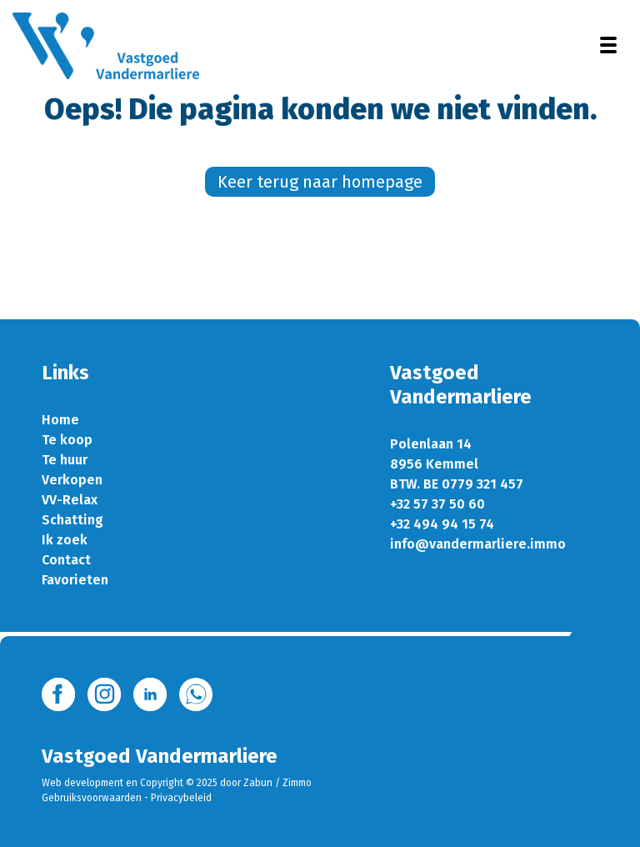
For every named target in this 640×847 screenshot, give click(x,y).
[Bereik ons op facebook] (58, 693)
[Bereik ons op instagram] (104, 693)
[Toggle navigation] (608, 45)
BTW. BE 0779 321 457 (456, 484)
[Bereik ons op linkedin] (150, 693)
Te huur (65, 460)
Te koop (67, 440)
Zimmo (297, 783)
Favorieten (75, 580)
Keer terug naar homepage (320, 182)
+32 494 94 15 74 (442, 524)
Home (60, 420)
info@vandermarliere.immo (478, 544)
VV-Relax (70, 500)
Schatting (72, 520)
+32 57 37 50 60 (437, 504)
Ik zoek (65, 540)
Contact (66, 560)
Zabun (257, 783)
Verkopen (72, 480)
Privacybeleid (181, 798)
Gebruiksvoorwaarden (92, 798)
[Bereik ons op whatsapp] (195, 693)
